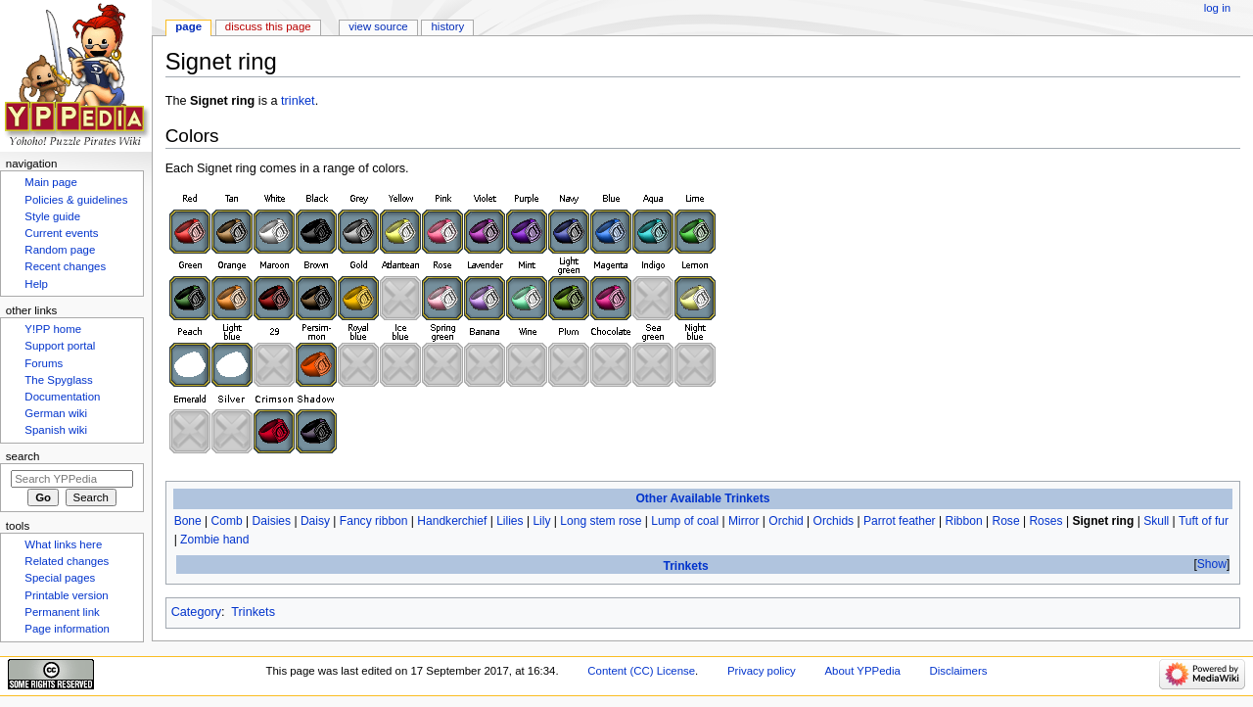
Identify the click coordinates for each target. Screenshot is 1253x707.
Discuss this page (268, 26)
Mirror (743, 521)
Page (188, 26)
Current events (61, 233)
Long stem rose (600, 521)
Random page (59, 250)
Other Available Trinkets (702, 498)
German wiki (55, 413)
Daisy (315, 521)
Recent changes (65, 266)
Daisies (272, 521)
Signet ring (1103, 521)
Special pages (59, 578)
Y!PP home (52, 329)
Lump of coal (685, 521)
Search (23, 456)
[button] (1211, 564)
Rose (1005, 521)
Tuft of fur (1204, 521)
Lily (541, 521)
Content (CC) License (641, 671)
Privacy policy (761, 671)
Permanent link (61, 612)
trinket (298, 101)
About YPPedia (863, 671)
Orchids (834, 521)
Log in (1217, 8)
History (448, 26)
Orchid (785, 521)
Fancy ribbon (374, 521)
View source (377, 26)
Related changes (66, 561)
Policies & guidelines (75, 200)
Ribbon (963, 521)
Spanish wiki (55, 430)
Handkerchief (452, 521)
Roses (1045, 521)
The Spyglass (58, 380)
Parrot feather (899, 521)
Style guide (52, 216)
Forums (43, 363)
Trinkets (685, 566)
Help (36, 284)
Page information (67, 629)
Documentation (62, 396)
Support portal (59, 346)
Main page (50, 182)
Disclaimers (958, 671)
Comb (227, 521)
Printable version (66, 595)
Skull (1156, 521)
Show (1212, 564)
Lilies (509, 521)
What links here (63, 544)
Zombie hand (214, 539)
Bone (188, 521)
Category (196, 612)
